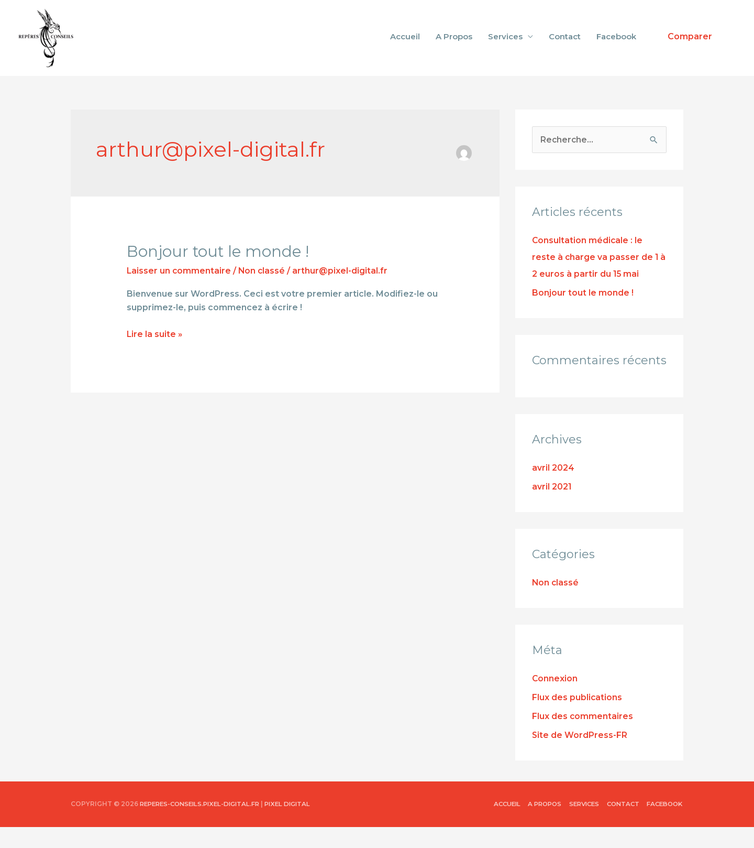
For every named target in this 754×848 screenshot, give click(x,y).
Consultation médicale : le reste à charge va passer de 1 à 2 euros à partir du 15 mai (599, 278)
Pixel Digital (298, 825)
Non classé (263, 291)
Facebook (616, 47)
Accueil (405, 47)
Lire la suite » (155, 354)
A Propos (454, 47)
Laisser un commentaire (179, 291)
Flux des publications (577, 718)
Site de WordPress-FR (580, 756)
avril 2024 (553, 489)
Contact (565, 47)
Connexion (555, 699)
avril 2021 (552, 508)
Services (505, 47)
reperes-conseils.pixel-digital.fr (204, 825)
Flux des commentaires (583, 737)
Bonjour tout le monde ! (219, 271)
